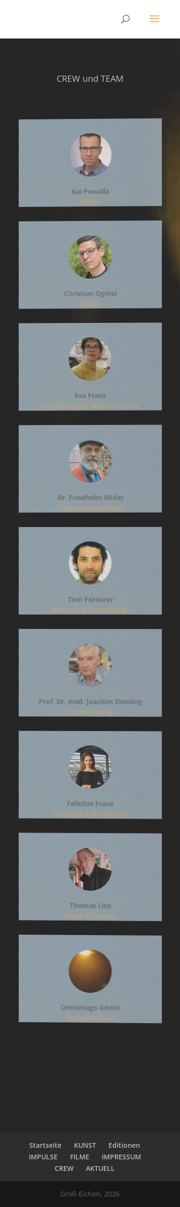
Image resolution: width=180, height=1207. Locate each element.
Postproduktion (90, 1017)
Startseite (45, 1145)
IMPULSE (43, 1156)
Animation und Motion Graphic (90, 405)
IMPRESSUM (121, 1156)
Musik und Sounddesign (90, 609)
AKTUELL (100, 1168)
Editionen (124, 1145)
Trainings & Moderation (90, 814)
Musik (90, 201)
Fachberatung (89, 712)
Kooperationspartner (90, 508)
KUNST (85, 1145)
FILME (79, 1156)
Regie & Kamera (90, 916)
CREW (64, 1168)
